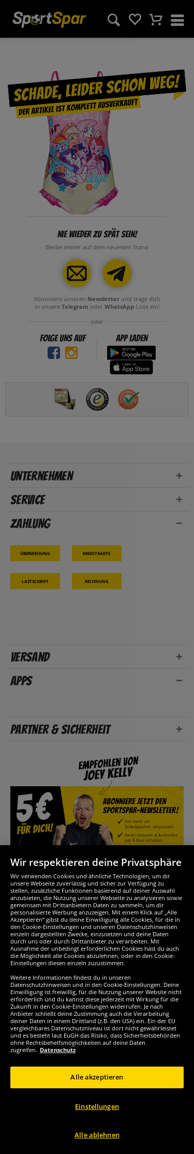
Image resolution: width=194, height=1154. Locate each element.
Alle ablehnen (97, 1135)
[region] (97, 999)
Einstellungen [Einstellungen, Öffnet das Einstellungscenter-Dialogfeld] (97, 1106)
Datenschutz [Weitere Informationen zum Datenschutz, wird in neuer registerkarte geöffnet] (58, 1050)
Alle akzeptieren (96, 1077)
